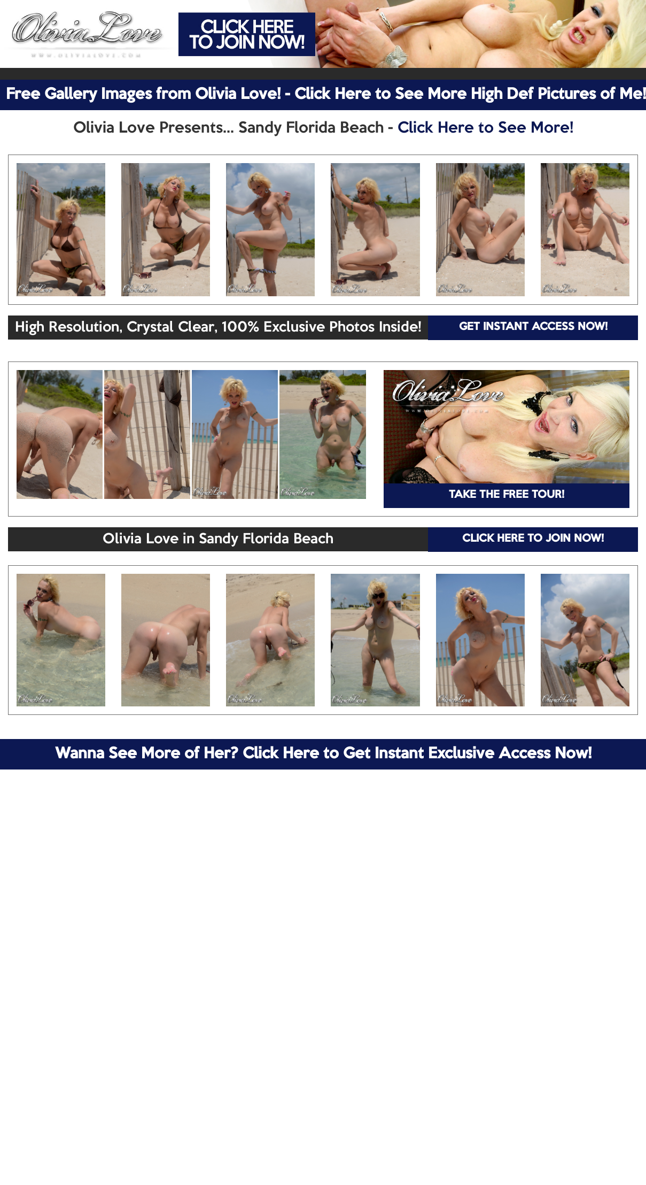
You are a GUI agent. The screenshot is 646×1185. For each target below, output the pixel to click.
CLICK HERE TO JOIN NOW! (533, 539)
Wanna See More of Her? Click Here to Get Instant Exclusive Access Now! (323, 754)
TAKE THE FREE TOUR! (506, 495)
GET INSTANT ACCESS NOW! (533, 327)
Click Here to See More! (485, 128)
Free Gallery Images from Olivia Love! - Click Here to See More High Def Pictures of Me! (326, 95)
